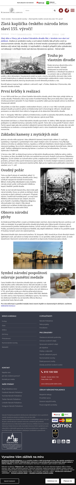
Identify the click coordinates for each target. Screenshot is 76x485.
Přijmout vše (68, 481)
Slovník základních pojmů (48, 354)
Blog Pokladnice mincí (9, 389)
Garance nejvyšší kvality (47, 401)
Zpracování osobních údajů (48, 344)
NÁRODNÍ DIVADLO (8, 306)
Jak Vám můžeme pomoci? (11, 376)
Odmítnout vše (52, 481)
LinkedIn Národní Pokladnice (12, 403)
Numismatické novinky (24, 34)
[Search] (55, 10)
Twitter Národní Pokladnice (11, 399)
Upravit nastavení (9, 481)
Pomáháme (43, 328)
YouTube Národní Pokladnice (12, 396)
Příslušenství (6, 338)
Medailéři (5, 347)
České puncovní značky (47, 361)
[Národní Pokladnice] (11, 10)
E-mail (62, 34)
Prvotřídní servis (45, 398)
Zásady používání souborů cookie (50, 365)
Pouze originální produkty (48, 405)
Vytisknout (55, 34)
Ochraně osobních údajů (19, 473)
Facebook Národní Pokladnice (12, 392)
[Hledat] (38, 10)
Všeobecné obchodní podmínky (50, 337)
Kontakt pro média (8, 379)
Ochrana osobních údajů (47, 341)
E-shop (4, 321)
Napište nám (6, 372)
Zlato (3, 325)
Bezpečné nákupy (45, 394)
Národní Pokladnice (46, 321)
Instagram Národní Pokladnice (12, 406)
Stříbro (4, 330)
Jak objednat (43, 348)
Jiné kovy (5, 334)
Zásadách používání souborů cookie (41, 473)
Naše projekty (44, 324)
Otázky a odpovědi (45, 351)
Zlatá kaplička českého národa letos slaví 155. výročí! (34, 26)
